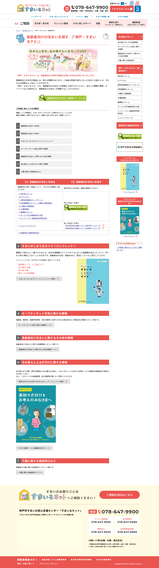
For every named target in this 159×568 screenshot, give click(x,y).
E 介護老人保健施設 (26, 206)
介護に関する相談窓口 (126, 60)
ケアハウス (122, 80)
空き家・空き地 (42, 23)
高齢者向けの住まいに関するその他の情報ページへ (38, 349)
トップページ (36, 16)
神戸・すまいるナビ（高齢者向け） (128, 69)
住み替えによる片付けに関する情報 (34, 164)
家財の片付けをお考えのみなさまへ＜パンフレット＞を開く (41, 381)
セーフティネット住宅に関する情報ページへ (35, 325)
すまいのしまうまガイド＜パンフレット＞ (37, 141)
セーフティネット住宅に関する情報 (34, 148)
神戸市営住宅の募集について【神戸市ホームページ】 (83, 225)
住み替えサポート (28, 30)
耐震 (98, 23)
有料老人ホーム (124, 76)
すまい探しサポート (82, 23)
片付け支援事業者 (103, 559)
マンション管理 (61, 23)
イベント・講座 (82, 16)
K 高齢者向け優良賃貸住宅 (29, 232)
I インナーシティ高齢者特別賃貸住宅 (33, 218)
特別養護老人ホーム (125, 89)
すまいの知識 (123, 16)
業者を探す (114, 23)
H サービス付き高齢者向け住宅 (31, 215)
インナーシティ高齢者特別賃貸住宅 (129, 112)
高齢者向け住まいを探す (30, 133)
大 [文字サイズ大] (126, 3)
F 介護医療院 (24, 209)
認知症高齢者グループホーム (129, 85)
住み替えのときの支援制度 (128, 42)
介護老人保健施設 (124, 93)
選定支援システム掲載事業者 (54, 559)
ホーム (18, 30)
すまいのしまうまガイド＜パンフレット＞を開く (37, 278)
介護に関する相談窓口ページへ (30, 472)
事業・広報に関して (25, 563)
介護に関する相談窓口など (31, 171)
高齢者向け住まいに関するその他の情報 (36, 156)
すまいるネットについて (58, 16)
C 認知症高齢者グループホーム (31, 200)
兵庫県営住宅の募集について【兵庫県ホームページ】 (83, 228)
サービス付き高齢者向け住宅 (129, 106)
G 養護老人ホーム (26, 212)
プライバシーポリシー (49, 563)
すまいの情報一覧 (103, 16)
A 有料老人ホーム (25, 193)
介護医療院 (122, 98)
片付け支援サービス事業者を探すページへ (35, 448)
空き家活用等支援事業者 (81, 559)
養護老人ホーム (124, 102)
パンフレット (129, 192)
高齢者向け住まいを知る (30, 126)
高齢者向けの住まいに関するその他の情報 (129, 54)
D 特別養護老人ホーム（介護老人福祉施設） (36, 203)
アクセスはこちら (120, 8)
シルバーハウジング (125, 117)
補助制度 (136, 23)
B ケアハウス (24, 197)
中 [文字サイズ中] (122, 3)
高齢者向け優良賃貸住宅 (128, 125)
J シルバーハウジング (27, 225)
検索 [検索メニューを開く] (137, 10)
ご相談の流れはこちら (119, 495)
